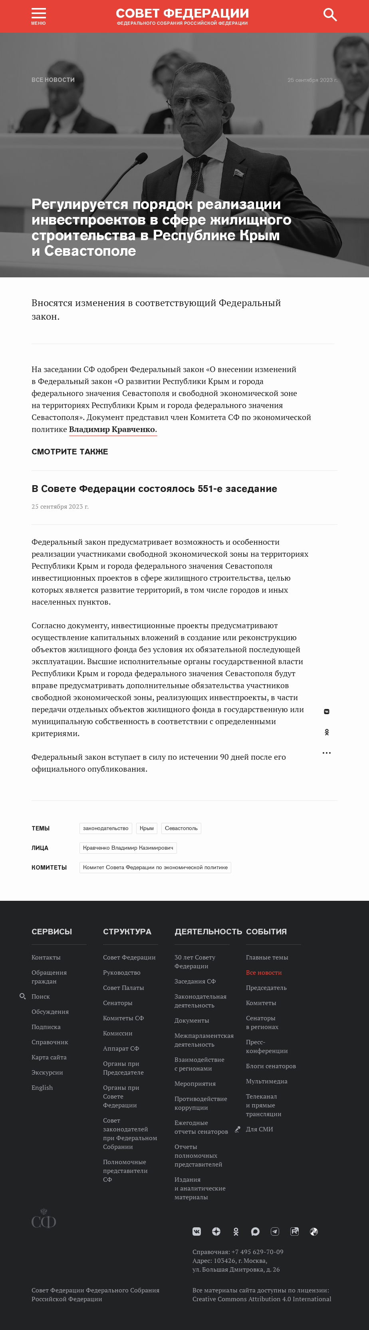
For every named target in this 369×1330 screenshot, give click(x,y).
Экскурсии (47, 1072)
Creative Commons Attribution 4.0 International (261, 1299)
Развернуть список (327, 753)
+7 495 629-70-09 (258, 1252)
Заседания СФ (195, 981)
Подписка (46, 1027)
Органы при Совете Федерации (121, 1096)
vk (196, 1231)
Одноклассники (326, 732)
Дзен (216, 1231)
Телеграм (275, 1231)
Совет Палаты (123, 988)
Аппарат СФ (121, 1048)
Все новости (53, 80)
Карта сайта (49, 1057)
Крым (147, 828)
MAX (255, 1231)
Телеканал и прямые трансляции (264, 1105)
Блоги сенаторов (271, 1066)
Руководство (122, 972)
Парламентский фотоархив (314, 1232)
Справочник (50, 1042)
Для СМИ (259, 1129)
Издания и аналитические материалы (200, 1188)
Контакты (46, 957)
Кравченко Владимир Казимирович (128, 847)
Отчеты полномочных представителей (198, 1155)
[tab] (327, 736)
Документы (192, 1020)
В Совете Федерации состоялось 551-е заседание (154, 489)
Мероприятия (195, 1083)
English (42, 1087)
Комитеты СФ (123, 1018)
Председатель (266, 988)
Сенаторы (118, 1003)
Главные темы (267, 957)
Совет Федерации (129, 957)
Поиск (41, 996)
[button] (39, 16)
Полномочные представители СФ (125, 1170)
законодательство (106, 828)
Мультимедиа (267, 1081)
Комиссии (118, 1033)
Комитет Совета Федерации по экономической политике (155, 867)
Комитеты (261, 1003)
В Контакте (326, 711)
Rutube (294, 1231)
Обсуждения (50, 1011)
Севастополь (181, 828)
